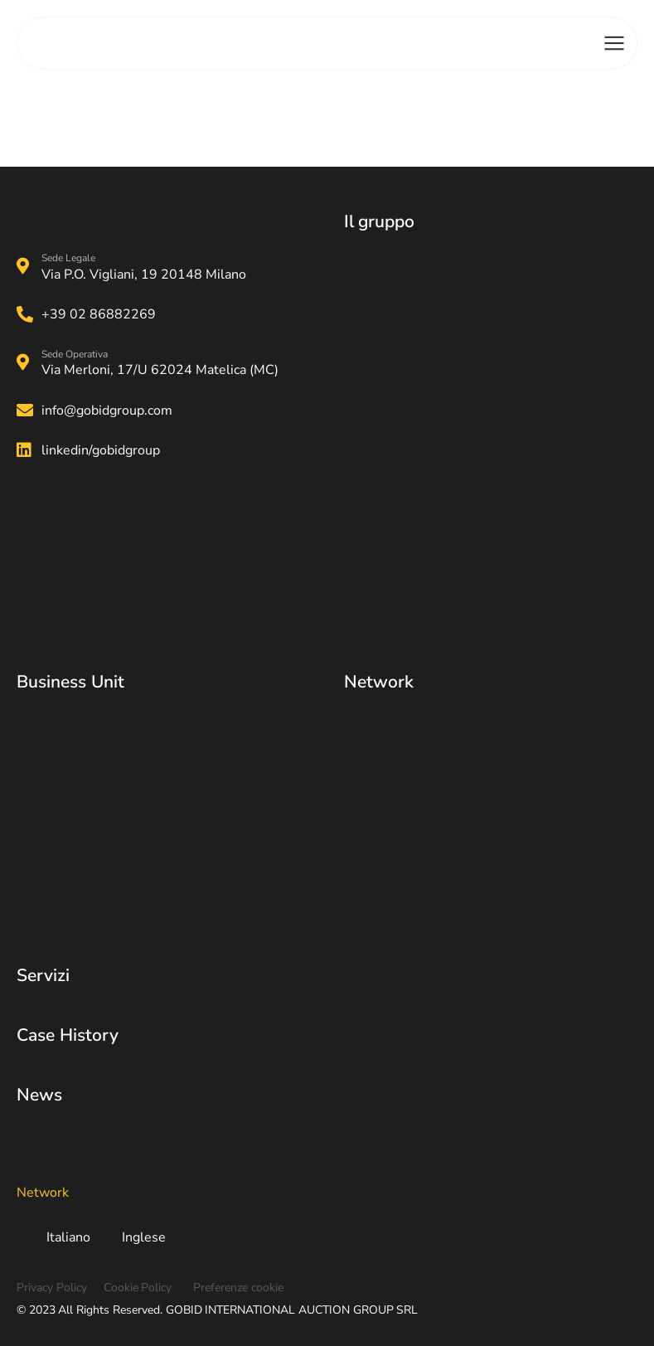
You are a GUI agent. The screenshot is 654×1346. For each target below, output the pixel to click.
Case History (68, 1035)
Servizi (43, 975)
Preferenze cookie (238, 1287)
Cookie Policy (138, 1287)
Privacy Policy (52, 1287)
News (39, 1094)
